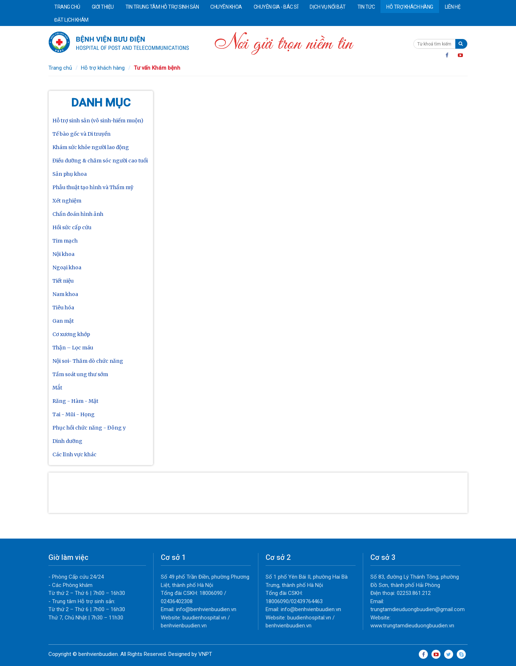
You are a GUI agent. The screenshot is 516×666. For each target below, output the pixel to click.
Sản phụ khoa (69, 174)
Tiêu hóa (63, 307)
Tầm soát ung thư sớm (80, 374)
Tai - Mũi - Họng (73, 414)
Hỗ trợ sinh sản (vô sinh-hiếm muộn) (97, 120)
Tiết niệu (63, 281)
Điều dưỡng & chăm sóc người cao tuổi (100, 160)
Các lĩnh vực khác (74, 454)
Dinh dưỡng (67, 441)
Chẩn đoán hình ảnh (77, 214)
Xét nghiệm (66, 200)
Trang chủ (60, 68)
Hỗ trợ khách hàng (103, 68)
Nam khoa (65, 294)
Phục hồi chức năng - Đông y (89, 428)
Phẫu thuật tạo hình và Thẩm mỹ (92, 187)
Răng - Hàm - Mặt (75, 401)
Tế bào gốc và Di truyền (81, 134)
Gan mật (63, 321)
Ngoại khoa (66, 267)
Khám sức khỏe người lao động (90, 147)
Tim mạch (65, 241)
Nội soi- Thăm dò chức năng (87, 361)
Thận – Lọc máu (72, 347)
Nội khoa (63, 254)
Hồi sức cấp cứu (71, 227)
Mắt (57, 387)
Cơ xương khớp (71, 334)
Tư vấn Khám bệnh (157, 68)
